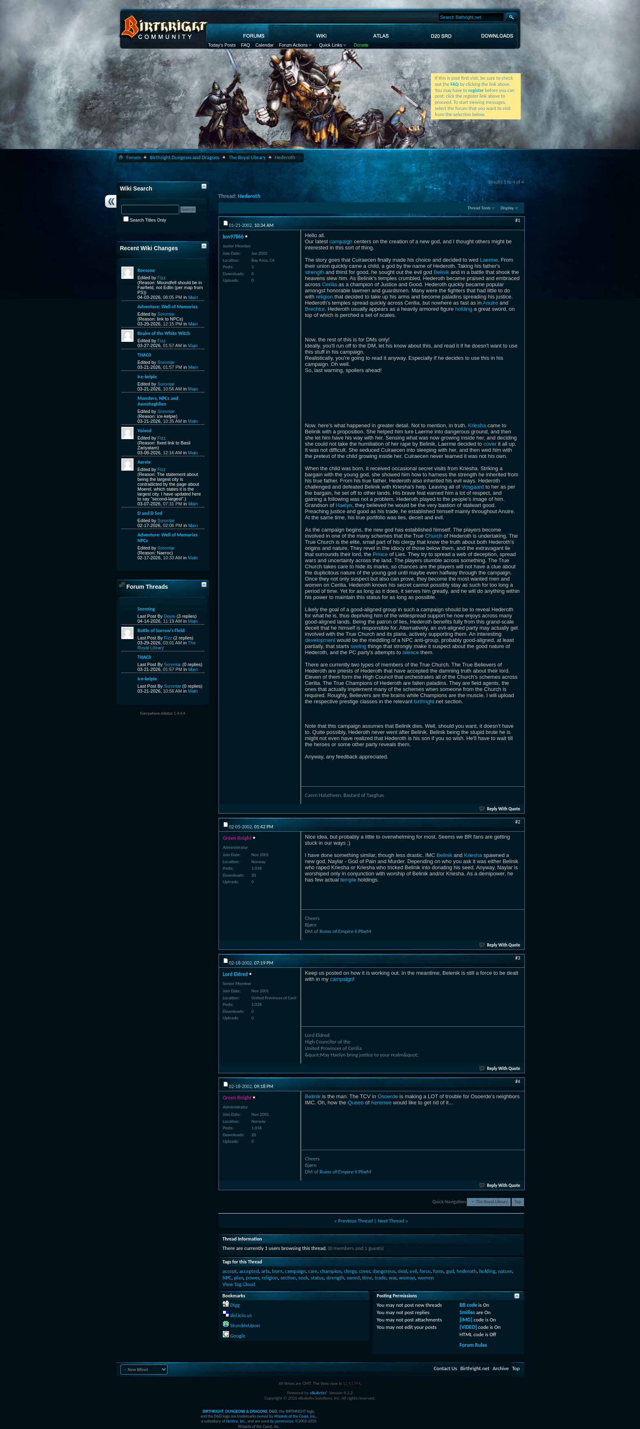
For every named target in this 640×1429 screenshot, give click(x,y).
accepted (249, 1271)
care (312, 1271)
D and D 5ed (150, 513)
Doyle (169, 616)
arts (265, 1271)
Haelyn (344, 505)
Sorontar (165, 314)
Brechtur (315, 309)
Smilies (467, 1312)
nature (505, 1271)
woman (407, 1277)
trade (380, 1277)
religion (324, 297)
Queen (355, 1102)
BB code (468, 1305)
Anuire (490, 303)
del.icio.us (241, 1315)
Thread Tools (479, 208)
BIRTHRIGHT (213, 1411)
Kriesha (477, 425)
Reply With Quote (500, 809)
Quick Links (330, 45)
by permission (281, 1421)
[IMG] (466, 1320)
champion (330, 1271)
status (317, 1277)
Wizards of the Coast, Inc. (295, 1416)
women (425, 1277)
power (252, 1277)
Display (507, 208)
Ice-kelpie (147, 376)
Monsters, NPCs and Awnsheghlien (158, 401)
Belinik (441, 272)
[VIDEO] (468, 1327)
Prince (380, 554)
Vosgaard (473, 487)
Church (433, 536)
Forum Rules (473, 1345)
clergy (350, 1271)
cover (490, 444)
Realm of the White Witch (164, 333)
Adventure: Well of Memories (168, 307)
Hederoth (249, 196)
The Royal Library (247, 157)
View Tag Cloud (239, 1284)
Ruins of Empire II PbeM (345, 931)
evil (413, 1271)
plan (238, 1277)
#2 (517, 822)
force (424, 1271)
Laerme (489, 260)
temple (348, 880)
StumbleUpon (245, 1325)
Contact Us (445, 1368)
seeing (358, 646)
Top (518, 1202)
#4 (517, 1081)
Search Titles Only (144, 220)
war (393, 1277)
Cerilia (329, 284)
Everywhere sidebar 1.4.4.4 (162, 713)
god (450, 1271)
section (288, 1277)
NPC (227, 1277)
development (320, 640)
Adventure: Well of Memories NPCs (168, 537)
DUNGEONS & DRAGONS (246, 1411)
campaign (340, 241)
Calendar (264, 45)
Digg (234, 1305)
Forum (133, 157)
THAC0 (144, 355)
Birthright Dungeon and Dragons (184, 157)
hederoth (467, 1271)
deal (402, 1271)
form (438, 1271)
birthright (424, 701)
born (277, 1271)
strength (314, 272)
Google (237, 1336)
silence (410, 652)
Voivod (145, 430)
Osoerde (388, 1096)
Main (193, 297)
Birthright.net (474, 1368)
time (367, 1277)
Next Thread (391, 1221)
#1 (517, 220)
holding (463, 309)
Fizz (161, 277)
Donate (361, 45)
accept (230, 1271)
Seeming (146, 609)
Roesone (146, 270)
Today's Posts (222, 45)
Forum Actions (293, 45)
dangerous (383, 1271)
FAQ (245, 45)
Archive (500, 1368)
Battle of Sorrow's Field (161, 630)
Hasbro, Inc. (236, 1421)
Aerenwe (381, 1102)
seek (303, 1277)
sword (353, 1277)
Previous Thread (355, 1221)
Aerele (144, 462)
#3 (517, 958)
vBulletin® (319, 1392)
